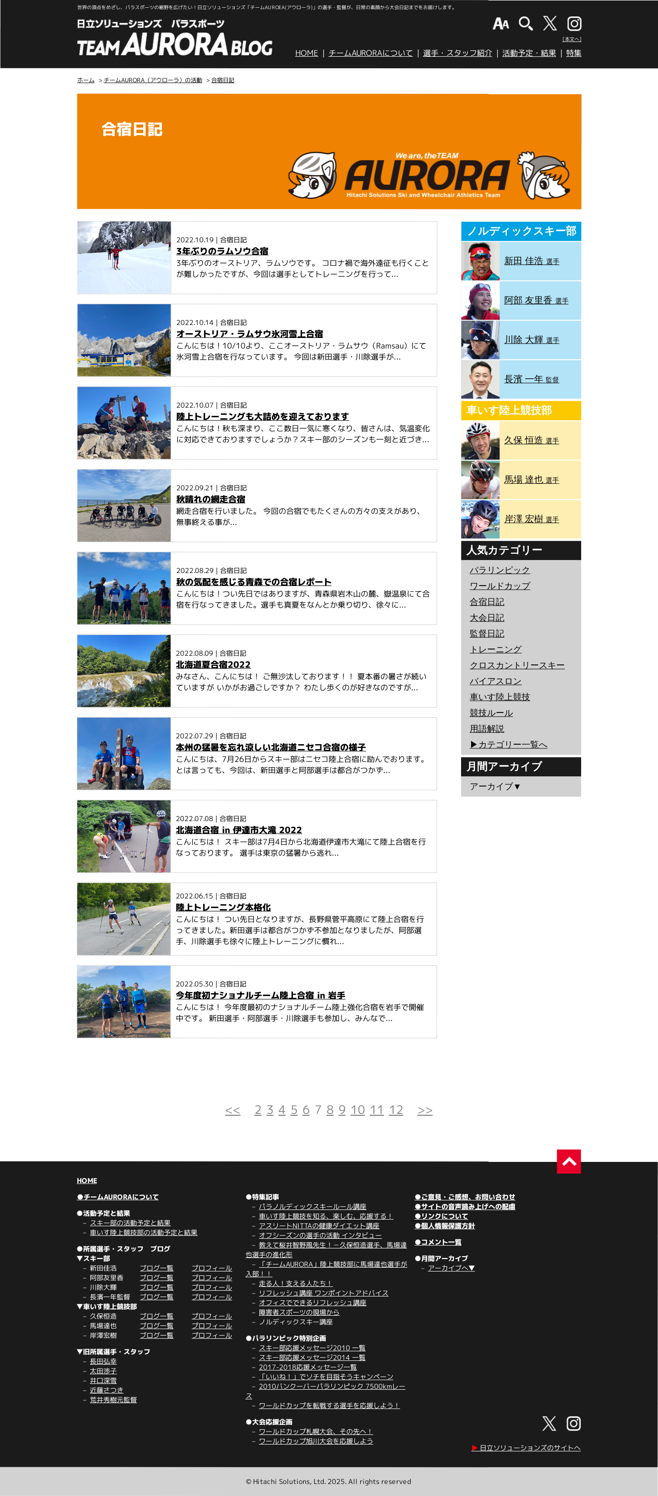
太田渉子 (103, 1370)
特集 (574, 53)
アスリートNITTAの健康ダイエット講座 (319, 1225)
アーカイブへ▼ (451, 1267)
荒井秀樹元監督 (113, 1399)
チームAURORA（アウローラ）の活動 (153, 80)
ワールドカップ (500, 586)
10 (358, 1109)
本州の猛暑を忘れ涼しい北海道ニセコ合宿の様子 (271, 747)
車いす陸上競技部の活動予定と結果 (143, 1232)
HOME (306, 53)
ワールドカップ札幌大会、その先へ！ (316, 1431)
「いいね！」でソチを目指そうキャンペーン (326, 1376)
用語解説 (487, 729)
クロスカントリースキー (517, 665)
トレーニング (496, 649)
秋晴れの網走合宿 (210, 499)
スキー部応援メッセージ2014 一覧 (312, 1357)
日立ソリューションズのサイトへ (526, 1447)
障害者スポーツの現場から (299, 1312)
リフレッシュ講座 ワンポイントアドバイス (324, 1292)
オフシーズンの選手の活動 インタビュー (320, 1235)
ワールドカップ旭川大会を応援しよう (316, 1441)
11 (377, 1109)
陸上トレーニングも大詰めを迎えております (262, 417)
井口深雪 (103, 1380)
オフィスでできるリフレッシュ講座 (312, 1302)
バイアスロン (496, 681)
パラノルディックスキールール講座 (312, 1206)
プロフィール (212, 1267)
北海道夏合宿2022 (213, 665)
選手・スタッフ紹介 (457, 53)
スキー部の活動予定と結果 (130, 1222)
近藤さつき (106, 1390)
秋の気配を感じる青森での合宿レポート (254, 582)
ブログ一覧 (156, 1267)
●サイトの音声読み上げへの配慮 (464, 1206)
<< (233, 1109)
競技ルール (491, 713)
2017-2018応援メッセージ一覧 (308, 1366)
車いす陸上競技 (500, 697)
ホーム (86, 80)
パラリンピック (500, 570)
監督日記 (487, 633)
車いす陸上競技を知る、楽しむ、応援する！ (326, 1216)
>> (425, 1109)
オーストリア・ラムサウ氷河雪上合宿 (249, 334)
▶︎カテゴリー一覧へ (509, 744)
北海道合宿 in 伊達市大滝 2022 (239, 830)
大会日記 (487, 618)
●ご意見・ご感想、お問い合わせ (464, 1196)
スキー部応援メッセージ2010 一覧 (312, 1347)
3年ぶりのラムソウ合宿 (222, 251)
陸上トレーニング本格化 (223, 907)
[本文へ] (572, 39)
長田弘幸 (103, 1361)
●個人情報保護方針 (444, 1225)
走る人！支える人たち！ (296, 1283)
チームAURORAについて (371, 53)
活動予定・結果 (529, 53)
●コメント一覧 (438, 1242)
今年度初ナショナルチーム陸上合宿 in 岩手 (260, 995)
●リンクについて (441, 1216)
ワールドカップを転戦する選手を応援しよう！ (329, 1405)
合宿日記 (222, 80)
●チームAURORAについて (118, 1196)
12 (396, 1109)
